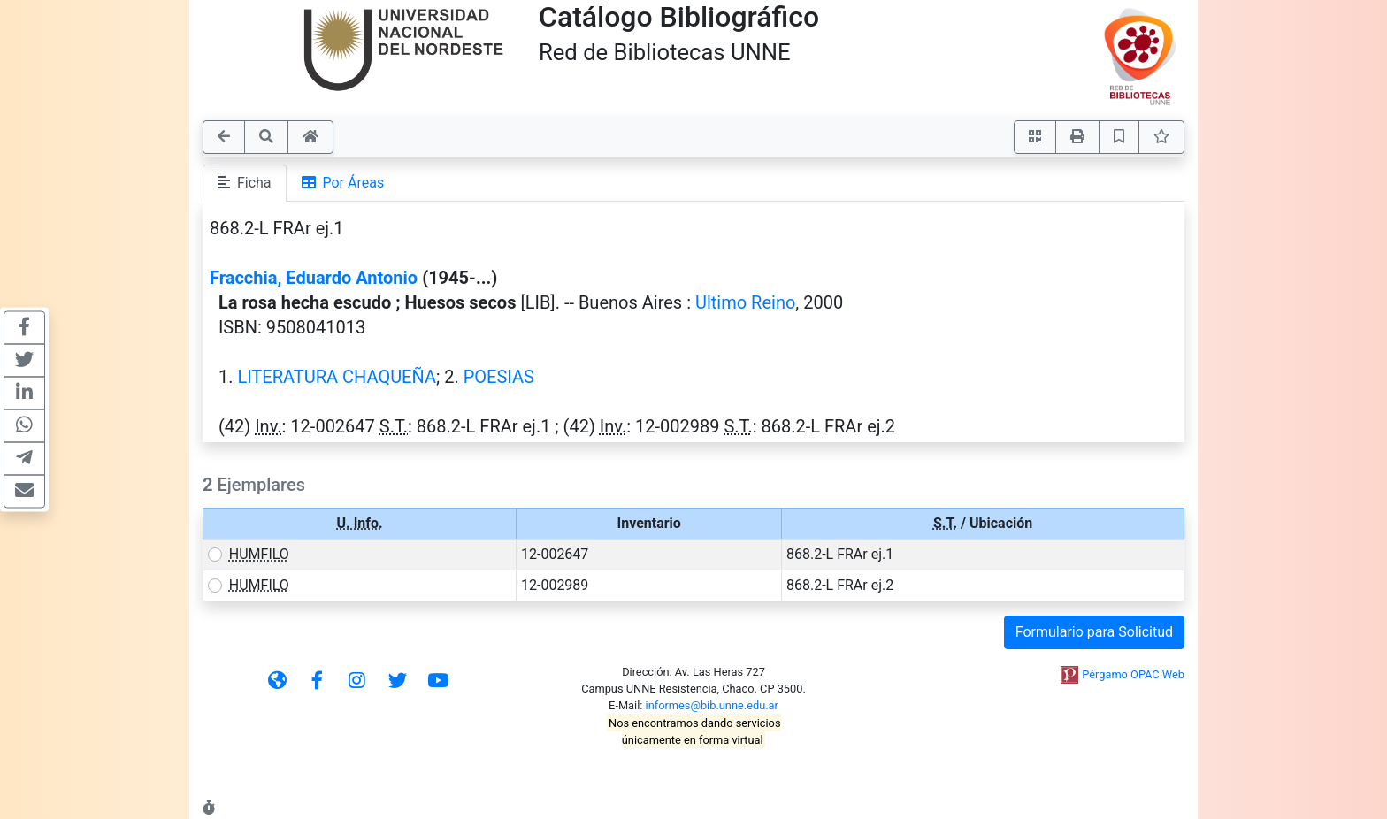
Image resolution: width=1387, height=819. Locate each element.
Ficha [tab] (245, 182)
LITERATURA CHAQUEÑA (336, 376)
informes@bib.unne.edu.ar (712, 705)
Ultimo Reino (745, 302)
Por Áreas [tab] (343, 182)
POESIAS (499, 376)
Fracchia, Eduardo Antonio (314, 277)
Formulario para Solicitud (1094, 632)
